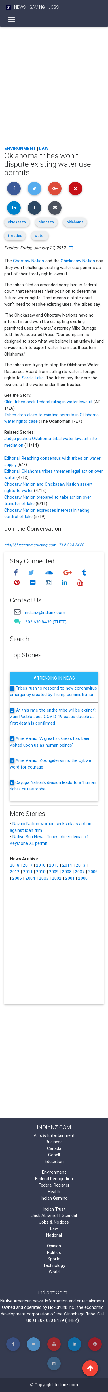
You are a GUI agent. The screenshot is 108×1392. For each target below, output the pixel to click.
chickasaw (17, 222)
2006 (93, 871)
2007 (80, 871)
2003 (43, 878)
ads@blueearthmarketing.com (30, 544)
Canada (54, 1148)
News (20, 7)
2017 (28, 865)
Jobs (53, 7)
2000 (83, 878)
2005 (17, 878)
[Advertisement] (54, 84)
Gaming (37, 7)
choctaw (46, 222)
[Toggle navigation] (11, 19)
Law (43, 148)
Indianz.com (66, 1384)
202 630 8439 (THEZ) (46, 622)
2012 (15, 871)
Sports (54, 1258)
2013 (80, 865)
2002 (57, 878)
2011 (28, 871)
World (54, 1271)
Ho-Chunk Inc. (61, 1307)
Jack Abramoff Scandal (54, 1215)
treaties (15, 235)
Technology (54, 1265)
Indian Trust (54, 1209)
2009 (53, 871)
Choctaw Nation (28, 260)
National (54, 1235)
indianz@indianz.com (45, 612)
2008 (66, 871)
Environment (20, 148)
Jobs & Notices (54, 1222)
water (40, 235)
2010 (41, 871)
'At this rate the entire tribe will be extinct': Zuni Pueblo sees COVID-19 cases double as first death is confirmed (53, 716)
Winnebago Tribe (79, 1314)
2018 (14, 865)
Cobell (54, 1154)
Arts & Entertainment (54, 1135)
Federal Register (54, 1185)
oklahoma (75, 222)
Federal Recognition (54, 1178)
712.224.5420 (71, 544)
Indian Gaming (54, 1198)
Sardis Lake (33, 378)
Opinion (54, 1245)
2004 (30, 878)
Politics (54, 1252)
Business (54, 1141)
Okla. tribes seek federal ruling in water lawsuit (49, 401)
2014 (67, 865)
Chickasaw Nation (78, 260)
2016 (41, 865)
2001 (70, 878)
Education (54, 1161)
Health (54, 1191)
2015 (54, 865)
